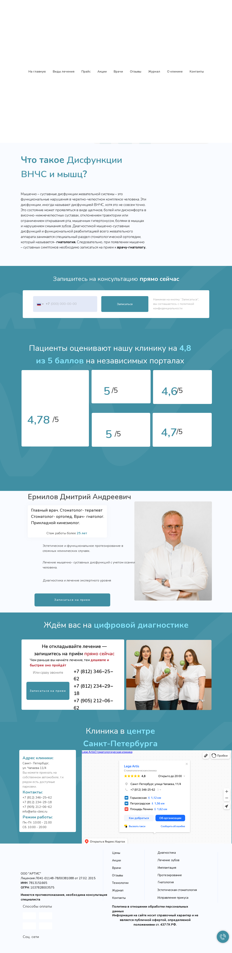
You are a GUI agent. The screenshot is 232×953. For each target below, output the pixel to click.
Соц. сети (31, 936)
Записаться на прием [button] (124, 124)
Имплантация (167, 868)
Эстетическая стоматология (177, 890)
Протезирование (170, 875)
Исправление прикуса (172, 898)
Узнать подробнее (183, 123)
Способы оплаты (37, 906)
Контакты (119, 898)
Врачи (116, 868)
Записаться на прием (72, 600)
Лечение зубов (168, 860)
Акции (116, 860)
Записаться (125, 304)
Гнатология (166, 882)
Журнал (117, 890)
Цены (116, 853)
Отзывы (117, 875)
